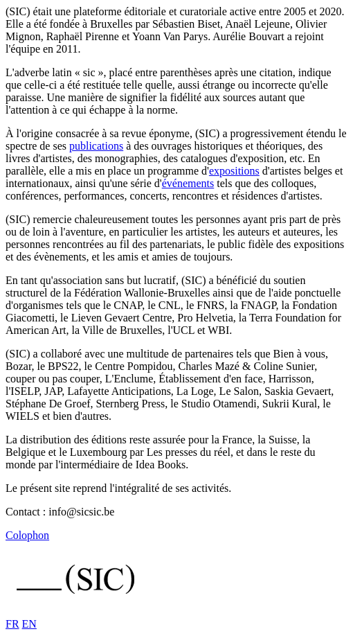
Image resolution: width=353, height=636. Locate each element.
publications (96, 146)
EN (29, 624)
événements (188, 183)
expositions (234, 171)
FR (12, 624)
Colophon (27, 535)
